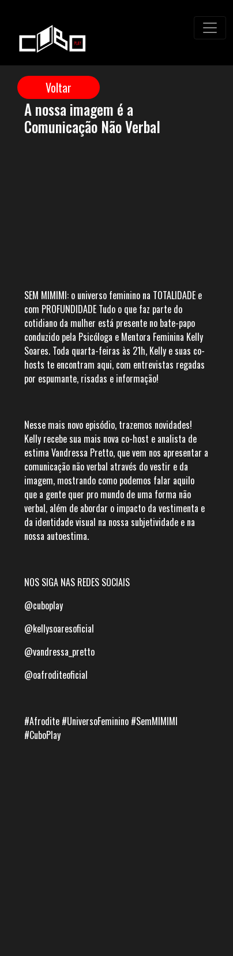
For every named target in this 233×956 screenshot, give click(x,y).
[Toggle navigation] (210, 27)
